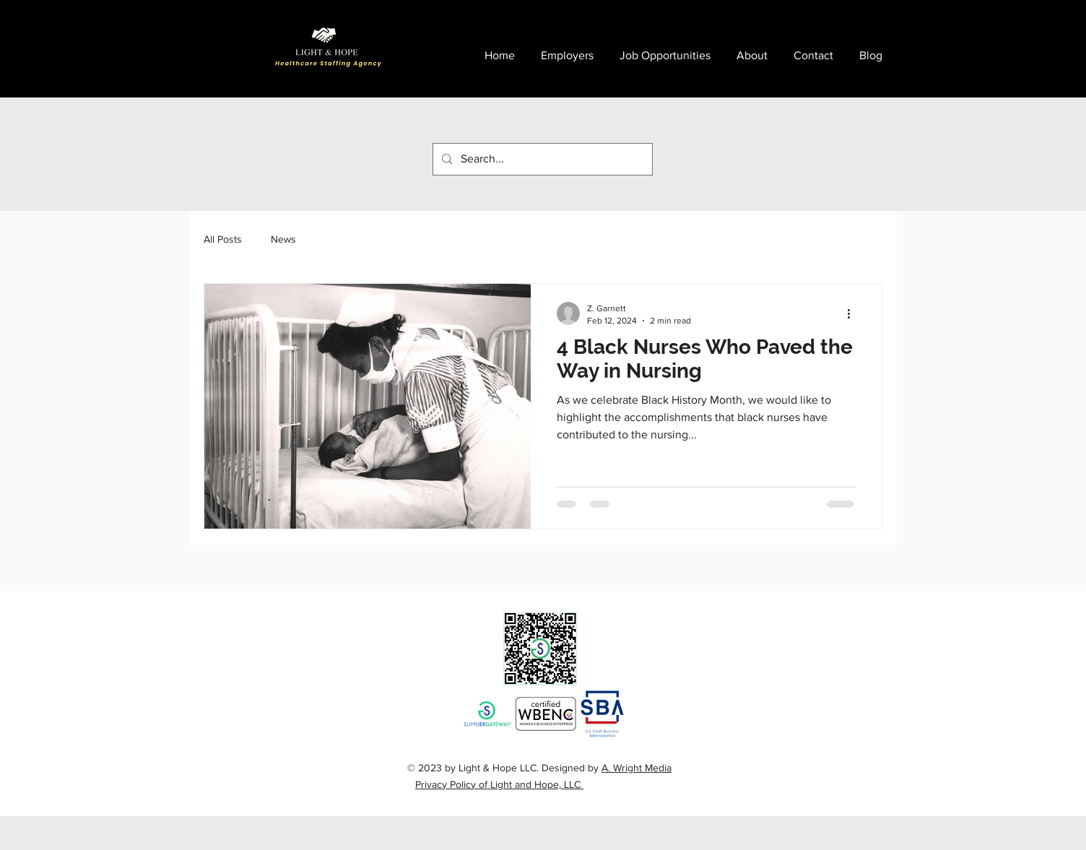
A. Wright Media (636, 767)
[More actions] (853, 313)
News (283, 239)
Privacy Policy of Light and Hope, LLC (499, 784)
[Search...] (541, 159)
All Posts (223, 239)
